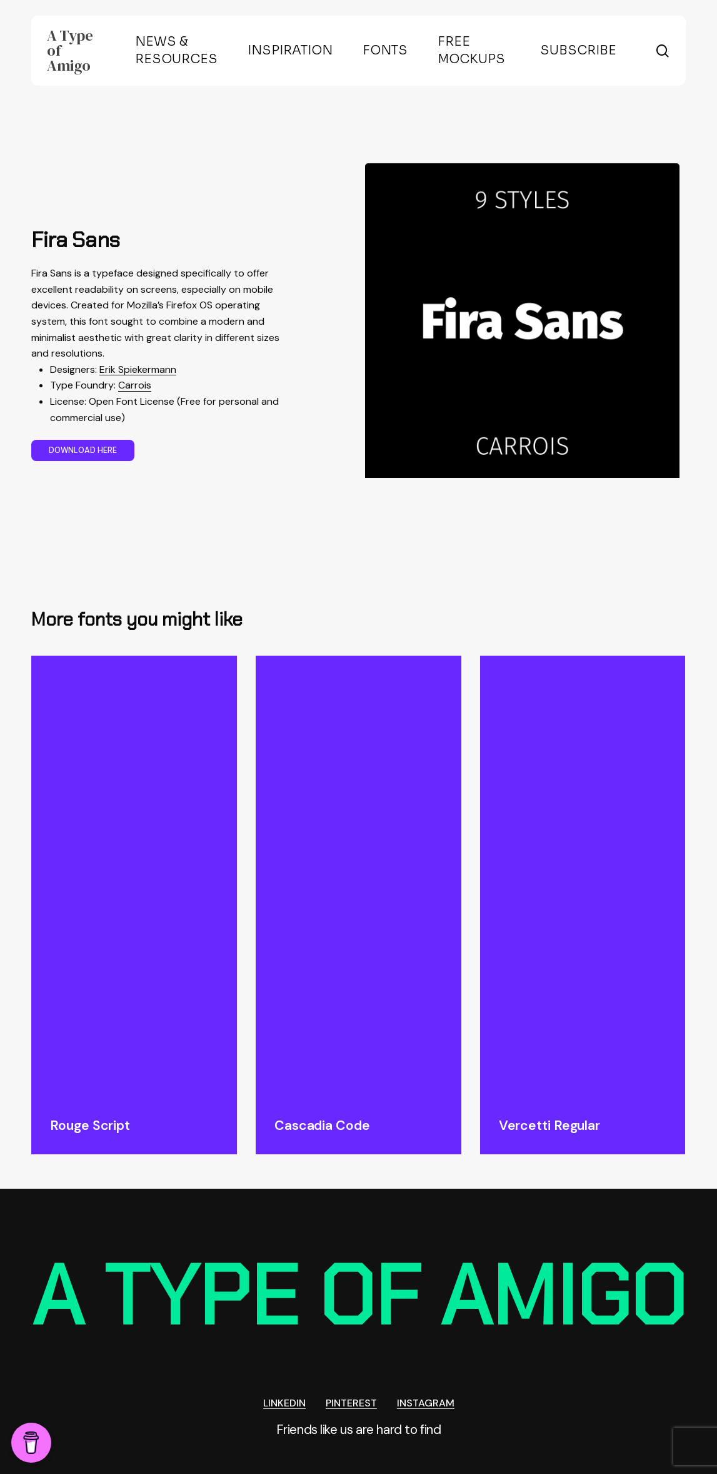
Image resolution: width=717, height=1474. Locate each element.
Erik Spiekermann (137, 369)
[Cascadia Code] (358, 877)
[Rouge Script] (134, 877)
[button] (83, 450)
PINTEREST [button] (351, 1403)
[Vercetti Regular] (583, 877)
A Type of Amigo (70, 50)
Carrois (134, 385)
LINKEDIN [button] (284, 1403)
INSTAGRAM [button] (425, 1403)
